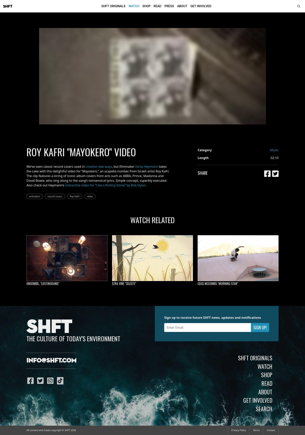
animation (34, 196)
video (90, 196)
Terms (256, 430)
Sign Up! (260, 327)
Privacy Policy (238, 430)
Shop (146, 6)
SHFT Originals (113, 6)
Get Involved (200, 6)
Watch (134, 6)
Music (274, 150)
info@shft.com (51, 361)
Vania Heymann (146, 166)
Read (157, 6)
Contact (271, 430)
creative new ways (99, 166)
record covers (54, 196)
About (182, 6)
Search (264, 409)
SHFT (7, 6)
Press (169, 6)
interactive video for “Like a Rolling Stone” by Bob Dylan (105, 185)
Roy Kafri (75, 196)
